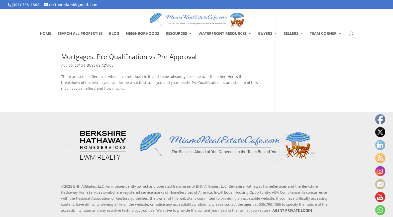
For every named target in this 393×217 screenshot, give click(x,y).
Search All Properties (80, 34)
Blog (114, 34)
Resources (176, 34)
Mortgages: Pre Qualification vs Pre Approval (129, 56)
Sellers (291, 34)
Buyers (265, 34)
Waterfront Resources (223, 34)
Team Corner (323, 34)
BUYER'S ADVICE (100, 65)
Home (45, 34)
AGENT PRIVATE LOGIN (292, 210)
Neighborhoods (142, 34)
